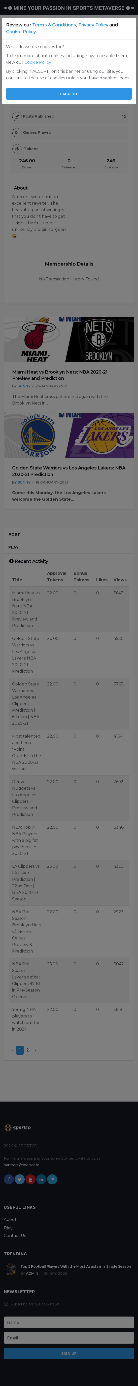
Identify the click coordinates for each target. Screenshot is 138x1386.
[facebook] (9, 1179)
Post (14, 534)
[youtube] (30, 1179)
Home (9, 36)
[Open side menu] (6, 21)
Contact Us (15, 1235)
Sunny (24, 386)
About (10, 1219)
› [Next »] (35, 1050)
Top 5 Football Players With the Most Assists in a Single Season (75, 1266)
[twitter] (20, 1179)
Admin (32, 1273)
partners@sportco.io (21, 1165)
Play (13, 547)
